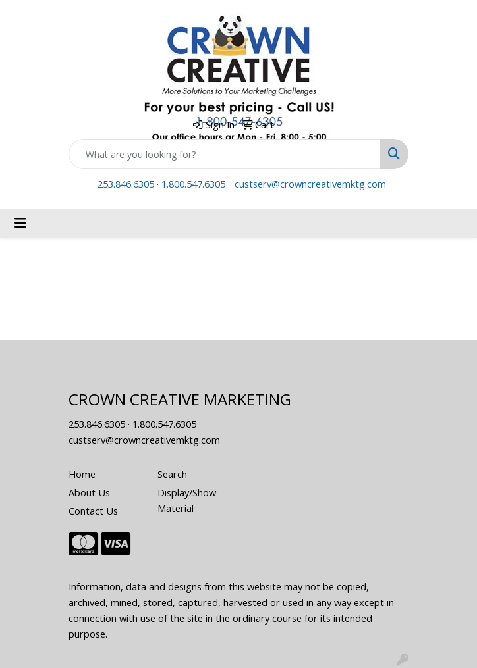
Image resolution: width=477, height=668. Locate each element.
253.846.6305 (126, 183)
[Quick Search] (225, 154)
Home (82, 473)
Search (172, 473)
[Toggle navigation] (20, 223)
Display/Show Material (186, 500)
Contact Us (93, 510)
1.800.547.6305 (193, 183)
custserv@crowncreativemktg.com (310, 183)
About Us (89, 492)
